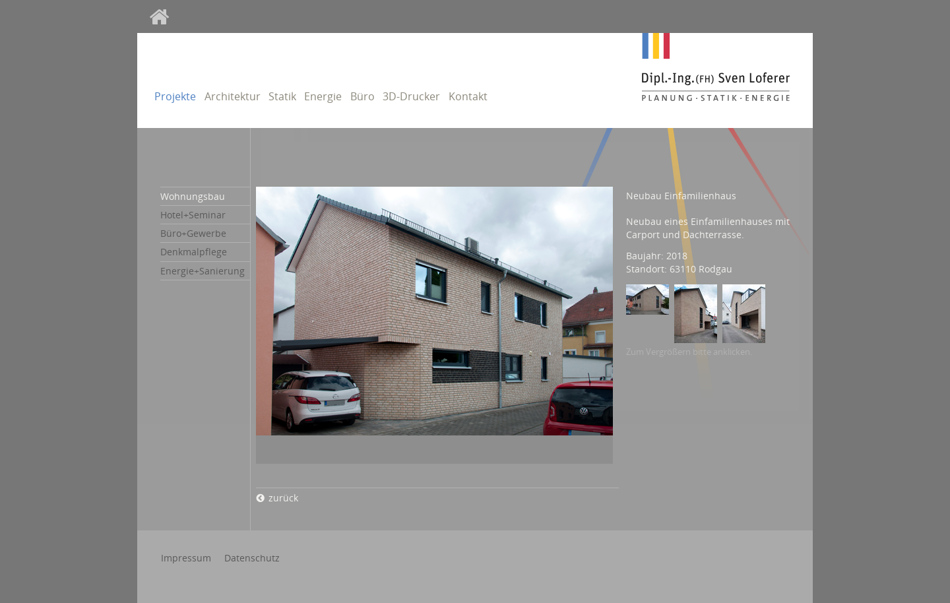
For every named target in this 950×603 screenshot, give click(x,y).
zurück (283, 498)
